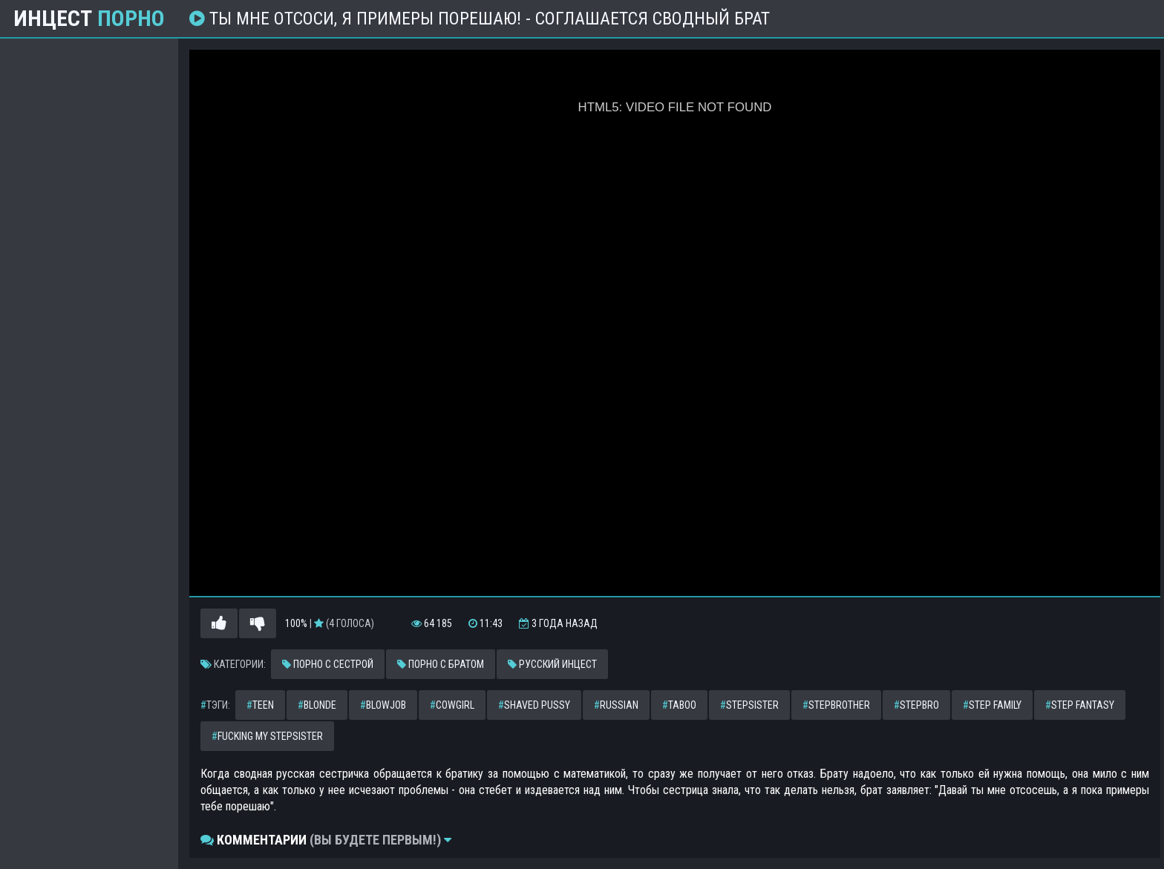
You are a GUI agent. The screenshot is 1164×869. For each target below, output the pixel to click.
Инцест (89, 18)
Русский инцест (552, 664)
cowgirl (452, 705)
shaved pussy (534, 705)
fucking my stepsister (267, 736)
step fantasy (1079, 705)
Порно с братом (440, 664)
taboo (679, 705)
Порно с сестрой (327, 664)
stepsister (749, 705)
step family (992, 705)
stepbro (916, 705)
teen (260, 705)
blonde (317, 705)
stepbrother (836, 705)
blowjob (383, 705)
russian (616, 705)
